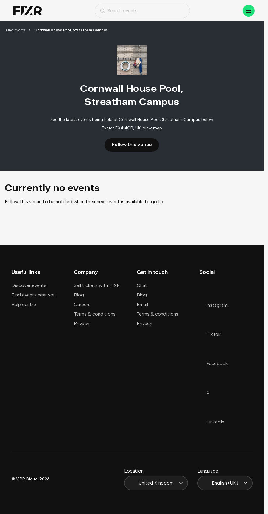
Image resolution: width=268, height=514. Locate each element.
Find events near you (33, 295)
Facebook (213, 363)
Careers (82, 304)
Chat (142, 285)
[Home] (27, 11)
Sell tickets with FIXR (97, 285)
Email (142, 304)
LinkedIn (211, 422)
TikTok (210, 334)
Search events (119, 10)
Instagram (213, 305)
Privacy (81, 323)
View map (152, 128)
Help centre (23, 304)
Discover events (28, 285)
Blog (79, 295)
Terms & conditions (95, 314)
